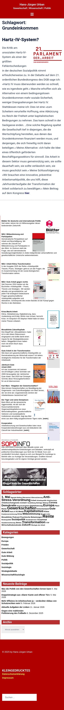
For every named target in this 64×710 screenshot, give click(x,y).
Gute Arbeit (7, 552)
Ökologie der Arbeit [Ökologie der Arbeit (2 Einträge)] (38, 525)
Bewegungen (8, 537)
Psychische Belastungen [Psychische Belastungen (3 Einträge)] (31, 517)
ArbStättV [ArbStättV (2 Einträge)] (23, 503)
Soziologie (6, 567)
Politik (4, 560)
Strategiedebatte (9, 571)
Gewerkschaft (8, 548)
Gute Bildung (8, 556)
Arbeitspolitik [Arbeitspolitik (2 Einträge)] (41, 500)
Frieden (5, 545)
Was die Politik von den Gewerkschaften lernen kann (26, 589)
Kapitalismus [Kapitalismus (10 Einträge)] (34, 511)
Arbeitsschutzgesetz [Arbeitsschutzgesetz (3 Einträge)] (10, 503)
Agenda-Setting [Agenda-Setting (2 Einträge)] (16, 497)
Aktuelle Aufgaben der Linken (16, 607)
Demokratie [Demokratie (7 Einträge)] (9, 505)
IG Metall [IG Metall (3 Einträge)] (20, 511)
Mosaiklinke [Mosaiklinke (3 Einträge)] (7, 517)
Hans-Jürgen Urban (32, 4)
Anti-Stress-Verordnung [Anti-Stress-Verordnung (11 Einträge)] (26, 498)
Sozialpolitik (7, 563)
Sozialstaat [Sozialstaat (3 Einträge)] (42, 520)
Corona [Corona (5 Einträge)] (53, 502)
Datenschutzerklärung (13, 674)
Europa (5, 541)
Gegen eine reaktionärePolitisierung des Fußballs (14, 612)
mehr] (45, 418)
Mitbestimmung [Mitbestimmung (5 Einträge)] (31, 514)
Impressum (8, 677)
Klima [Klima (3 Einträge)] (46, 511)
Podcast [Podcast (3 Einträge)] (16, 517)
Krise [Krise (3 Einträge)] (20, 514)
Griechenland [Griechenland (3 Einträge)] (43, 509)
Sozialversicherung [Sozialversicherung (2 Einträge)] (8, 522)
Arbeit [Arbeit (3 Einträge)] (33, 500)
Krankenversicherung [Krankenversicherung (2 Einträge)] (9, 514)
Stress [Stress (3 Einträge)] (18, 523)
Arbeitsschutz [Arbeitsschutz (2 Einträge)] (52, 500)
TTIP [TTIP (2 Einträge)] (47, 522)
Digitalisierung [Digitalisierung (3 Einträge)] (36, 506)
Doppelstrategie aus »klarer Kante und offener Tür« (26, 595)
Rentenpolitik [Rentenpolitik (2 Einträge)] (6, 520)
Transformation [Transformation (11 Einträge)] (33, 522)
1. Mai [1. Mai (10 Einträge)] (6, 497)
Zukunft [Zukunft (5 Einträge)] (26, 524)
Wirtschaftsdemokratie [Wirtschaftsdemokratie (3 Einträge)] (11, 525)
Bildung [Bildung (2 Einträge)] (45, 503)
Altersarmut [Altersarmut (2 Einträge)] (26, 497)
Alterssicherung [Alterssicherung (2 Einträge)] (37, 497)
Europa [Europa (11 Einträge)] (48, 505)
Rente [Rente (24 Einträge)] (48, 516)
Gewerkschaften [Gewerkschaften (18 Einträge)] (22, 508)
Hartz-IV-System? (20, 39)
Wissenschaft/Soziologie (13, 575)
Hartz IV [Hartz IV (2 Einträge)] (13, 511)
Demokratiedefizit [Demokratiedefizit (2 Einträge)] (23, 506)
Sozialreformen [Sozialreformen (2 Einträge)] (31, 520)
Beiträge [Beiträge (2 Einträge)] (39, 503)
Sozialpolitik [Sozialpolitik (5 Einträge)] (18, 519)
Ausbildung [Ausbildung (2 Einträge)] (31, 503)
